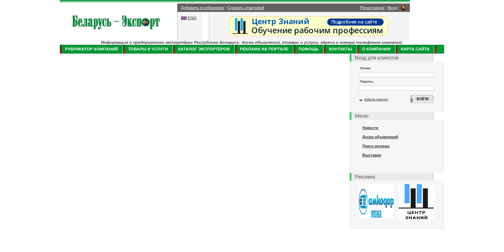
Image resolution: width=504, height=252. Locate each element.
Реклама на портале (264, 49)
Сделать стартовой (245, 7)
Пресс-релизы (375, 146)
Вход (392, 7)
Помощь (308, 49)
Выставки (371, 155)
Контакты (340, 49)
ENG (192, 17)
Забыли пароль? (376, 99)
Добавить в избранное (202, 7)
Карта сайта (415, 49)
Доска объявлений (380, 137)
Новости (370, 128)
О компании (376, 49)
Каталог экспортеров (204, 49)
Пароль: (367, 81)
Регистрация (372, 7)
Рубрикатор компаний (91, 49)
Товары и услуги (148, 49)
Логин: (365, 68)
